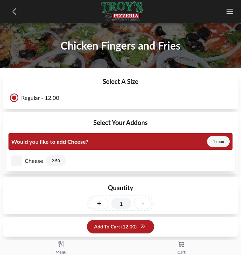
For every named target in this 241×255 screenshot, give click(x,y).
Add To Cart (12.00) (119, 227)
